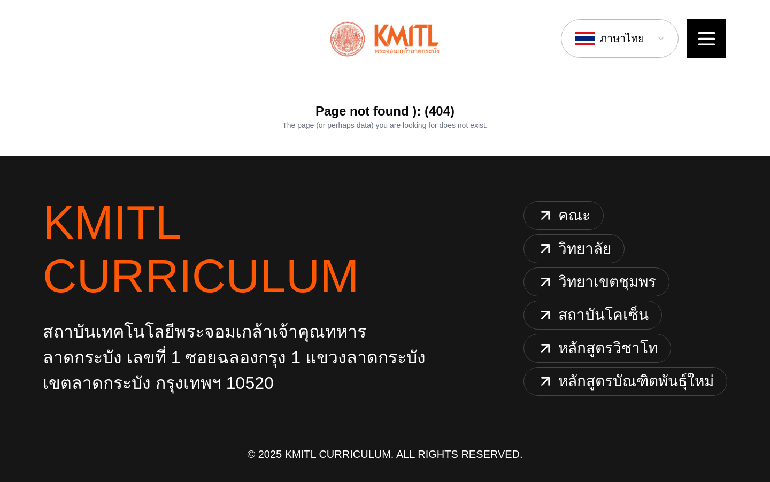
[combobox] (620, 38)
